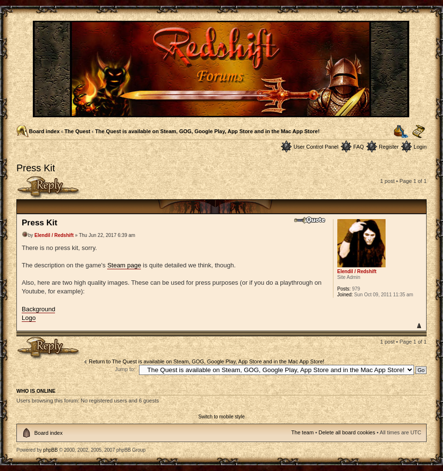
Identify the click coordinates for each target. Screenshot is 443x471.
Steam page (124, 265)
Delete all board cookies (346, 432)
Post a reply (48, 187)
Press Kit (35, 168)
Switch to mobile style (221, 416)
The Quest (77, 131)
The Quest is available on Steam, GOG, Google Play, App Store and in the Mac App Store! (207, 131)
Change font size (419, 132)
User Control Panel (315, 147)
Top (418, 325)
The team (302, 432)
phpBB (50, 450)
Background (38, 309)
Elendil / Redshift (53, 235)
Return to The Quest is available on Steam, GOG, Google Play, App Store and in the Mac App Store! (206, 361)
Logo (29, 317)
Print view (401, 131)
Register (389, 147)
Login (420, 147)
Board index (44, 131)
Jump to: (125, 369)
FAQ (358, 147)
